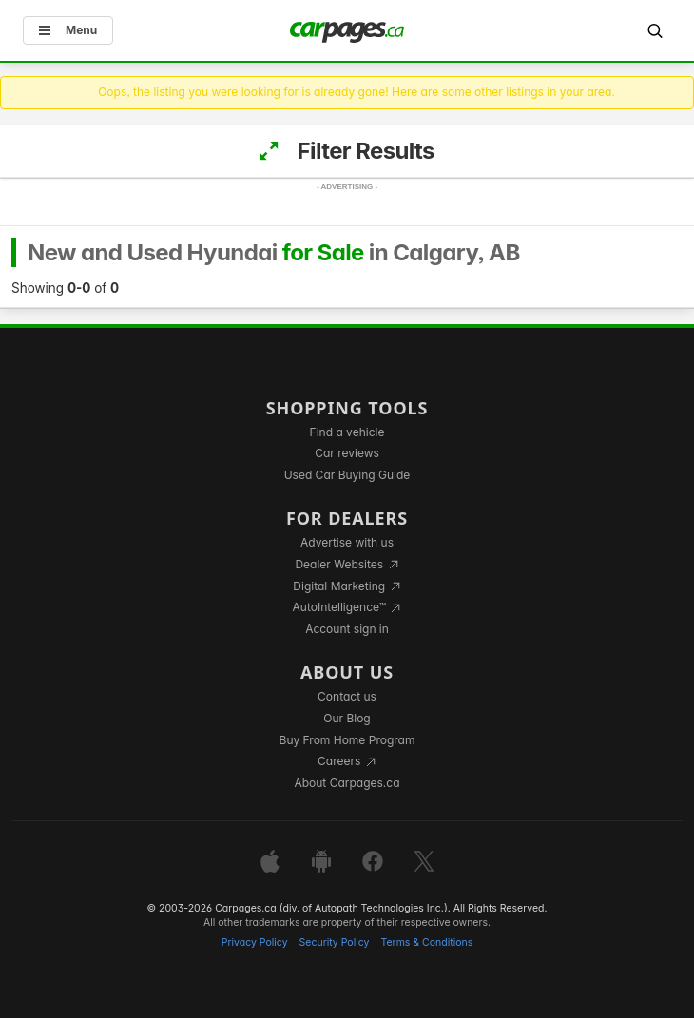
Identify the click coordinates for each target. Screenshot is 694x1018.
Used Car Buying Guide (347, 475)
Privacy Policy (255, 942)
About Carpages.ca (346, 783)
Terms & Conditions (426, 942)
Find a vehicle (347, 432)
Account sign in (347, 629)
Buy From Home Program (347, 740)
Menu (68, 30)
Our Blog (346, 718)
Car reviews (347, 453)
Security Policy (334, 942)
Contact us (347, 696)
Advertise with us (347, 542)
